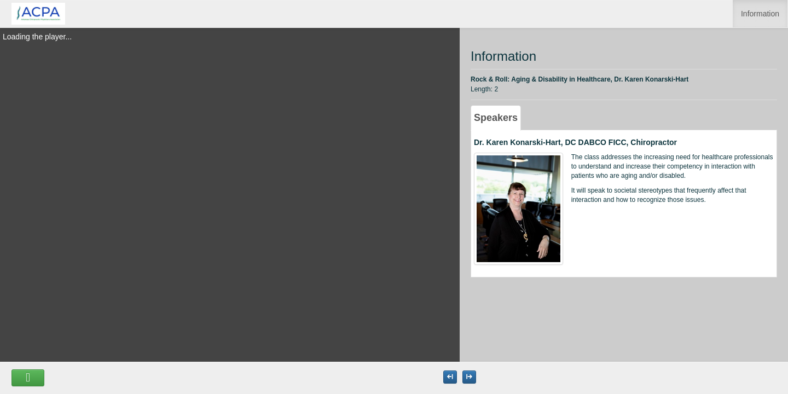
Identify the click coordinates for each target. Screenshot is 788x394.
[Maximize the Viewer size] (450, 377)
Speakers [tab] (496, 117)
